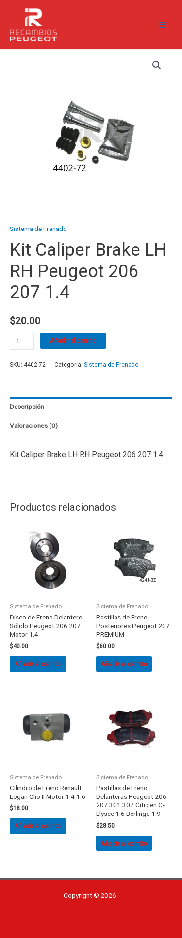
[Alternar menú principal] (162, 24)
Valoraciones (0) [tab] (34, 425)
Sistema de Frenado (38, 228)
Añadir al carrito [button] (38, 664)
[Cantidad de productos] (22, 341)
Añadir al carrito (73, 340)
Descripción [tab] (27, 406)
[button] (156, 65)
